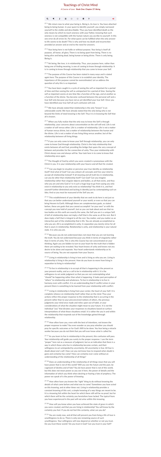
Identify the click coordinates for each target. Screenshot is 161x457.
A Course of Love (68, 9)
